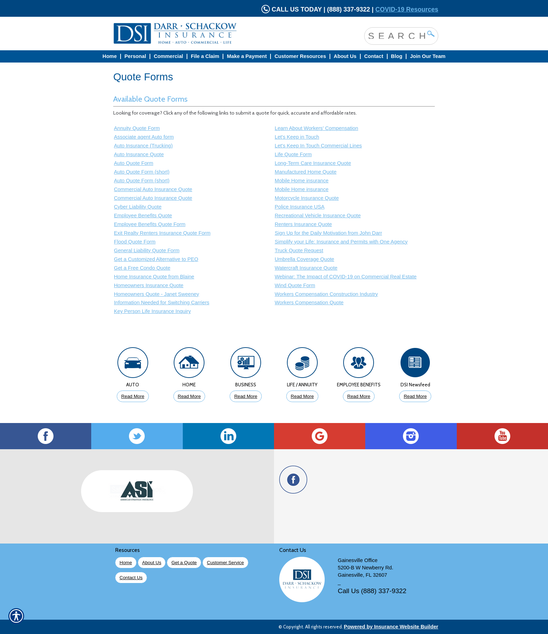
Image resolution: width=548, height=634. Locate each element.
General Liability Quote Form (146, 250)
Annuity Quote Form (137, 128)
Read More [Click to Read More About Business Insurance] (245, 396)
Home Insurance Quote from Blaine (154, 276)
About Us (151, 562)
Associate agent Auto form (144, 137)
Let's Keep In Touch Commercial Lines (318, 145)
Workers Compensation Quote (309, 302)
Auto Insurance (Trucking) (143, 145)
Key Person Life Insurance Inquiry (152, 311)
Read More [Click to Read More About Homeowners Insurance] (189, 396)
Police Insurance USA (300, 207)
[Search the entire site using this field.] (396, 35)
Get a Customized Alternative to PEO (156, 259)
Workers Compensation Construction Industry (326, 294)
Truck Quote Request (299, 250)
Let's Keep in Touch (297, 137)
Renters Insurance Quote (303, 224)
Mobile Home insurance (302, 180)
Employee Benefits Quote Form (149, 224)
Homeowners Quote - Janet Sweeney (156, 294)
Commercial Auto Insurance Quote (153, 189)
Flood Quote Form (135, 242)
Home (126, 562)
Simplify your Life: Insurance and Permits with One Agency (341, 242)
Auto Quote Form (133, 163)
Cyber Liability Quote (137, 207)
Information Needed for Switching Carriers (161, 302)
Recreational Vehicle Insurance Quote (318, 215)
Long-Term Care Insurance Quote (313, 163)
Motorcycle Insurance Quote (307, 198)
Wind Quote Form (295, 285)
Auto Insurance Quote (139, 154)
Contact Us (131, 577)
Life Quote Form (293, 154)
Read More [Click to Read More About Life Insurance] (302, 396)
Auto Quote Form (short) (142, 172)
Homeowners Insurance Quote (148, 285)
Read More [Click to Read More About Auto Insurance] (132, 396)
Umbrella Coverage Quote (304, 259)
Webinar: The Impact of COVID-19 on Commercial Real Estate (346, 276)
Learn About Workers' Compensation (316, 128)
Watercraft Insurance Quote (306, 268)
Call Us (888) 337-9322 (372, 591)
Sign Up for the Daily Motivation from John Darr (328, 233)
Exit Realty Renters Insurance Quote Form (162, 233)
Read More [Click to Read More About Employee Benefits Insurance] (358, 396)
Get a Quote (184, 562)
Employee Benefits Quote (143, 215)
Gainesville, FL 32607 (362, 575)
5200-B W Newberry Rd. (366, 567)
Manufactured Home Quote (306, 172)
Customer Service (225, 562)
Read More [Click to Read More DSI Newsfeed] (415, 396)
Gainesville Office (358, 560)
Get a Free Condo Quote (142, 268)
